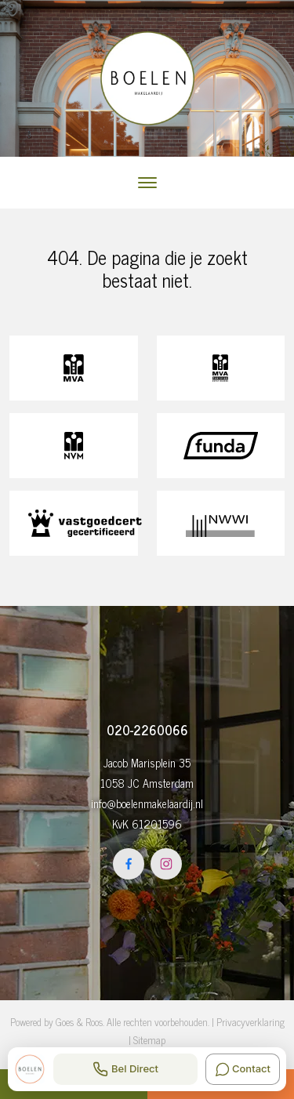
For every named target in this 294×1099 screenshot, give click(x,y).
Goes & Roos (79, 1022)
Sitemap (149, 1040)
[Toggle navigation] (147, 182)
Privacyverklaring (250, 1022)
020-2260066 (147, 730)
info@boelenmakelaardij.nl (147, 803)
